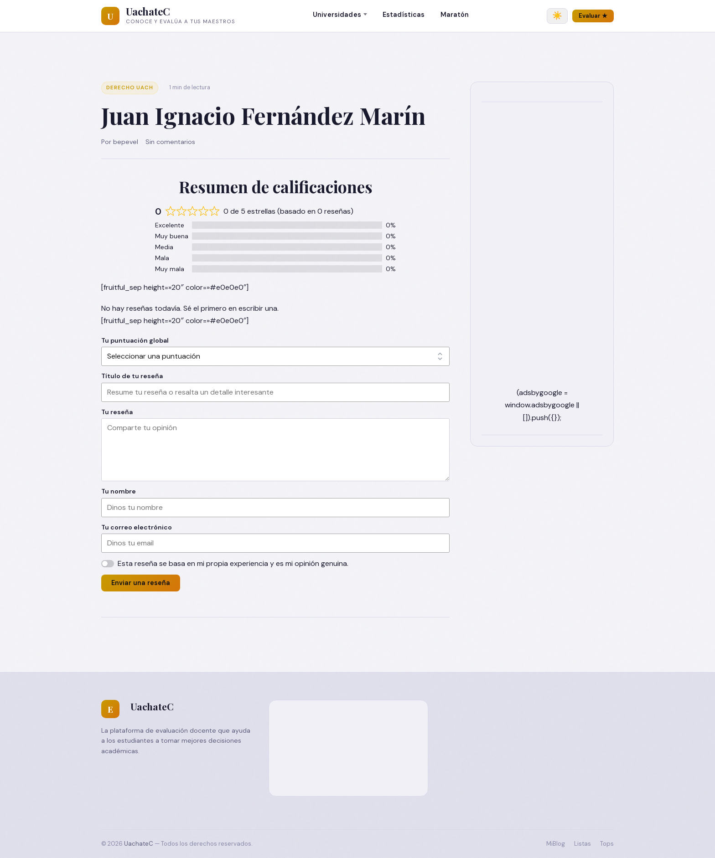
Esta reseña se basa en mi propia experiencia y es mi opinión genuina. (233, 563)
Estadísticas (404, 14)
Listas (582, 844)
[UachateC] (110, 16)
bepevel (125, 142)
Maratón (454, 14)
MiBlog (555, 844)
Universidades (337, 14)
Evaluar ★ (593, 16)
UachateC (148, 11)
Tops (607, 844)
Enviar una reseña (140, 583)
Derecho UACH (129, 87)
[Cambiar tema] (557, 16)
